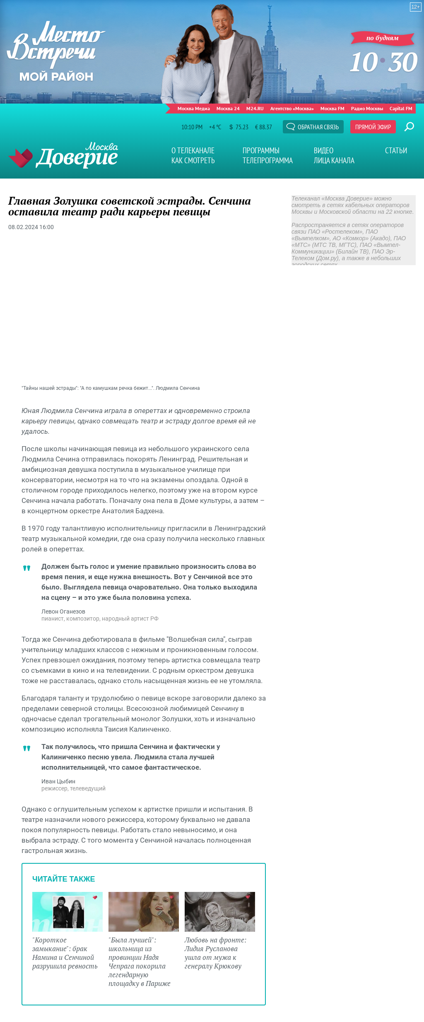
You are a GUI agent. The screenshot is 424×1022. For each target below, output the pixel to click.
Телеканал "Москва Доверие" (63, 155)
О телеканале (192, 150)
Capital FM (401, 108)
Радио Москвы (367, 108)
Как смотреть (193, 160)
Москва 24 (228, 108)
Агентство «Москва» (292, 108)
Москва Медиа (194, 108)
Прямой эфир (373, 127)
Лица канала (334, 160)
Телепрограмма (268, 160)
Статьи (396, 150)
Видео (323, 150)
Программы (261, 150)
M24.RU (255, 108)
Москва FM (332, 108)
